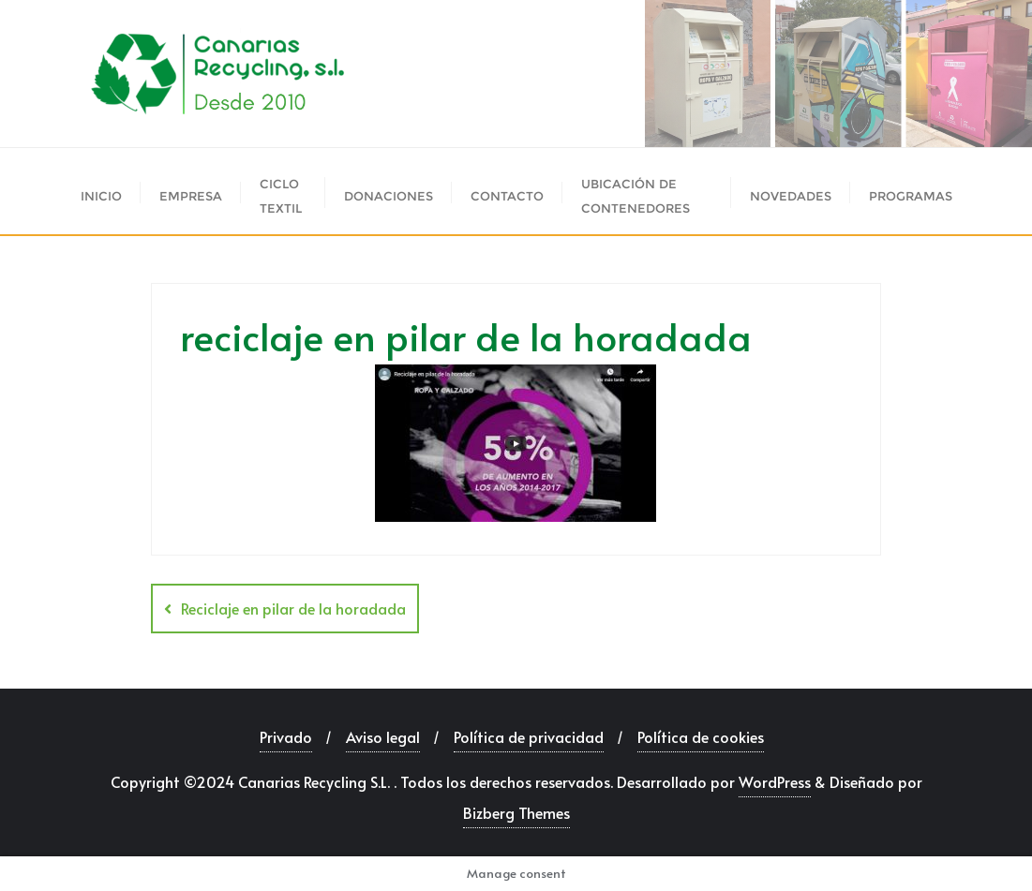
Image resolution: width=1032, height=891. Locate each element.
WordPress (775, 781)
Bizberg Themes (516, 812)
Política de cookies (700, 736)
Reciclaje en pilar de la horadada (293, 608)
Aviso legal (383, 736)
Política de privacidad (529, 736)
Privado (286, 736)
